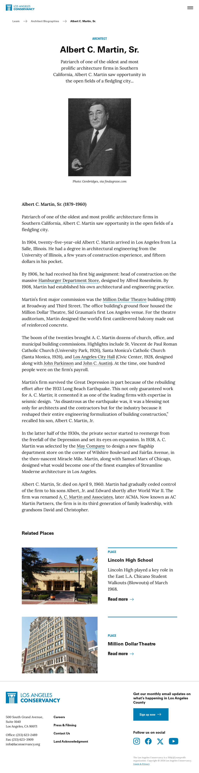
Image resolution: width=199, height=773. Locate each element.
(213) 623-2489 (26, 735)
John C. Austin (97, 363)
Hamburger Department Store (68, 280)
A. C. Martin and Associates (86, 497)
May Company (91, 446)
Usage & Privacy (141, 764)
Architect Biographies (45, 21)
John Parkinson (59, 363)
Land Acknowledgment (71, 741)
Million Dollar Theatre (125, 299)
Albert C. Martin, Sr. (83, 21)
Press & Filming (65, 725)
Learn (16, 21)
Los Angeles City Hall (94, 356)
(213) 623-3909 (22, 739)
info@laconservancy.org (23, 744)
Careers (59, 717)
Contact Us (62, 733)
